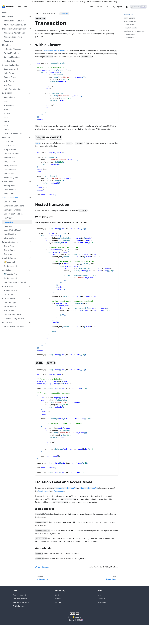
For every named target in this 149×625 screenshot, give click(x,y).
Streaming (8, 226)
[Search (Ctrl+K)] (138, 7)
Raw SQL (7, 129)
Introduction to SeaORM (14, 21)
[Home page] (37, 13)
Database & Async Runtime (15, 33)
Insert (6, 109)
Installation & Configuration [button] (14, 29)
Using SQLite (9, 194)
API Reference (19, 606)
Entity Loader (9, 161)
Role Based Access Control (15, 282)
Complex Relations (11, 153)
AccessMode (59, 491)
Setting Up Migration (12, 49)
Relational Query (11, 177)
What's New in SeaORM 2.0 (15, 25)
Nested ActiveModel (12, 230)
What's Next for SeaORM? (14, 326)
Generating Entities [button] (10, 65)
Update (7, 113)
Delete (6, 121)
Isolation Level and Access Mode (134, 31)
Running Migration (11, 57)
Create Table (9, 246)
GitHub (99, 6)
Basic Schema (9, 97)
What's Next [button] (7, 322)
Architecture (9, 310)
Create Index (9, 254)
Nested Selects (10, 169)
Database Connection (13, 37)
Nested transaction (130, 21)
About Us (101, 599)
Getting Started (10, 266)
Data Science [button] (7, 286)
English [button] (117, 6)
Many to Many (10, 149)
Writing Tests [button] (7, 181)
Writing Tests (9, 185)
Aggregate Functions (12, 210)
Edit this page (42, 567)
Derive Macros (10, 306)
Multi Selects (9, 173)
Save (6, 117)
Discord (58, 599)
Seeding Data (9, 61)
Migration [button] (6, 45)
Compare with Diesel (12, 314)
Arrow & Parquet (11, 290)
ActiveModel (9, 105)
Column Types (10, 77)
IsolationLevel (44, 491)
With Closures (130, 24)
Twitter (58, 602)
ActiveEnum (9, 81)
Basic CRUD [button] (7, 93)
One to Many (9, 145)
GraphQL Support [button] (9, 258)
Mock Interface (10, 189)
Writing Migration (11, 53)
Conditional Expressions (14, 206)
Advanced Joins (10, 238)
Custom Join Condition (13, 214)
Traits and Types (10, 302)
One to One (8, 141)
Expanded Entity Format (14, 318)
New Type (8, 85)
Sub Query (8, 218)
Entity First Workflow (12, 89)
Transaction (8, 222)
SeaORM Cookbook (21, 602)
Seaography (102, 602)
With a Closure (128, 15)
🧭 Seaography (10, 262)
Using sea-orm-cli (11, 69)
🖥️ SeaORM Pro (10, 274)
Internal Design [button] (8, 298)
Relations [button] (6, 137)
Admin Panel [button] (7, 270)
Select (6, 101)
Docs (19, 6)
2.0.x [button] (106, 6)
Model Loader (9, 157)
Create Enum (9, 250)
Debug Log (8, 41)
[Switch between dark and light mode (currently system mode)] (127, 6)
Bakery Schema (10, 165)
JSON (6, 125)
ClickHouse (8, 294)
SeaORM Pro (38, 1)
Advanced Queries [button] (10, 198)
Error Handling (10, 234)
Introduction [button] (7, 17)
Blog (25, 6)
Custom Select (10, 202)
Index (4, 13)
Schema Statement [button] (10, 242)
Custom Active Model (13, 133)
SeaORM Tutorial (20, 599)
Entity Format (9, 73)
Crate (90, 6)
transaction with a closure (54, 50)
